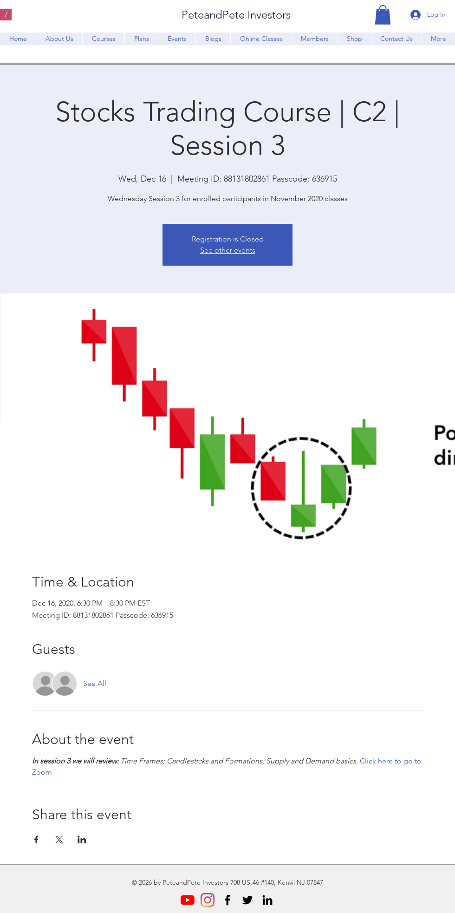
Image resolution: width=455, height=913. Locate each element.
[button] (383, 15)
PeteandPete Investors (236, 14)
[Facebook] (227, 900)
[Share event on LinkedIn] (82, 839)
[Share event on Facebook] (36, 839)
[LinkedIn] (267, 900)
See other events (227, 250)
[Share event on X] (59, 839)
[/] (6, 14)
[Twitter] (247, 900)
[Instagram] (207, 900)
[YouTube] (188, 900)
